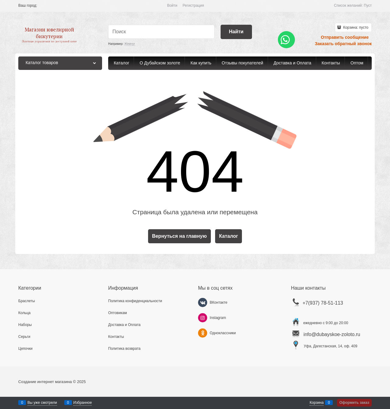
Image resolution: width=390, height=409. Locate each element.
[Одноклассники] (202, 333)
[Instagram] (202, 317)
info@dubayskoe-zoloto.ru (331, 334)
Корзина (317, 402)
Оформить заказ (354, 402)
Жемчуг (129, 43)
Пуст (368, 5)
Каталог (228, 236)
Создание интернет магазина (45, 381)
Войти (172, 5)
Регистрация (193, 5)
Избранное (82, 402)
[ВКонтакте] (202, 302)
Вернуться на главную (179, 236)
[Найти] (236, 32)
